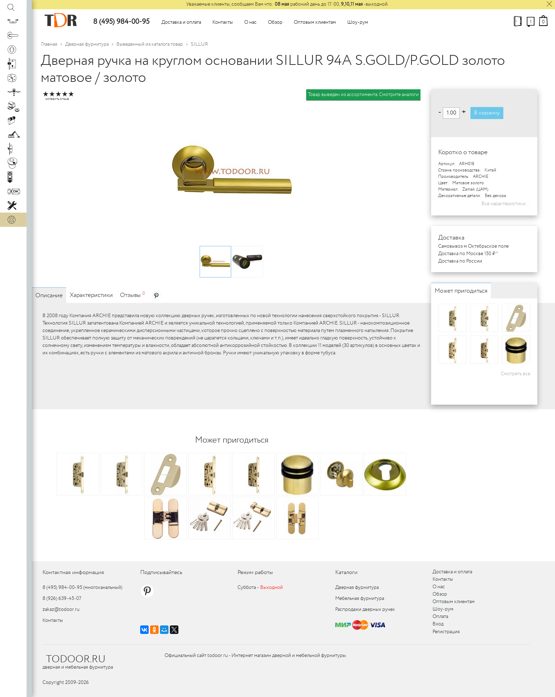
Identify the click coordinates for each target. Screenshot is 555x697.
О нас (250, 22)
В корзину (487, 113)
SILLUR (199, 44)
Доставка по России (460, 261)
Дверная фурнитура (87, 44)
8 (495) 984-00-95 (121, 22)
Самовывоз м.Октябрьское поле (473, 246)
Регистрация (446, 631)
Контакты (222, 22)
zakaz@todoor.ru (61, 609)
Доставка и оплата (181, 22)
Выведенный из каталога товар (149, 44)
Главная (49, 44)
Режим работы (255, 572)
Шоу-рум (357, 22)
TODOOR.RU (75, 659)
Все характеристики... (505, 203)
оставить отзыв (57, 99)
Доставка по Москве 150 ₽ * (468, 253)
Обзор (275, 22)
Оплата (440, 616)
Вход (438, 624)
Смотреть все (515, 373)
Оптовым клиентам (315, 22)
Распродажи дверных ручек (365, 609)
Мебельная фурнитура (359, 598)
